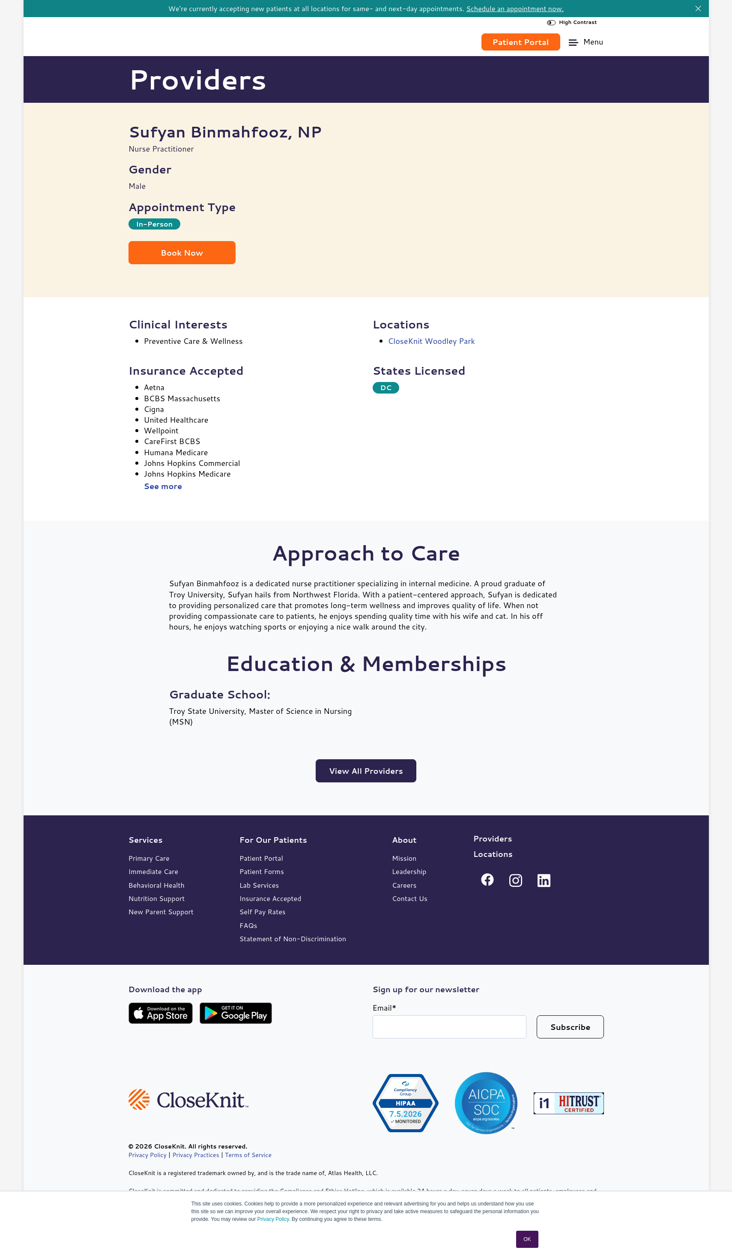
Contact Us (409, 898)
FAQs (248, 925)
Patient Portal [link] (521, 41)
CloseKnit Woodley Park (431, 340)
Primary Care (149, 857)
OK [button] (527, 1239)
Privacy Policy (273, 1219)
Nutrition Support (156, 898)
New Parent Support (161, 911)
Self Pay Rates (262, 911)
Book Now (182, 252)
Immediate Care (153, 871)
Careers (404, 884)
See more (163, 485)
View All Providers (366, 770)
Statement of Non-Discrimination (293, 938)
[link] (176, 37)
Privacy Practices (195, 1154)
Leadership (409, 871)
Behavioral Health (156, 884)
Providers (492, 838)
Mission (404, 857)
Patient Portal (261, 857)
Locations (493, 853)
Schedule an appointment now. (515, 8)
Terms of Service (248, 1154)
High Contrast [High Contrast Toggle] (572, 22)
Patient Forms (261, 871)
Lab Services (259, 884)
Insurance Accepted (270, 898)
